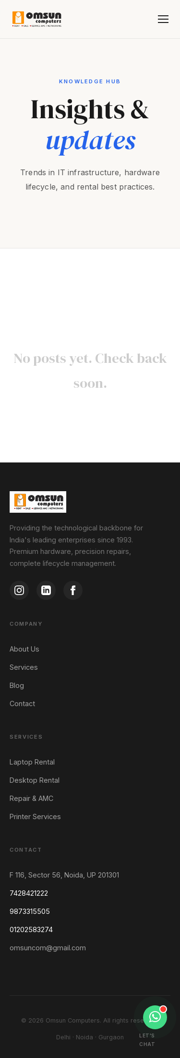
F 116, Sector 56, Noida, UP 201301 (64, 875)
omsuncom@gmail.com (48, 948)
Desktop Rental (35, 780)
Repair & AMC (31, 798)
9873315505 (30, 911)
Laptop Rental (32, 762)
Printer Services (35, 816)
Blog (17, 685)
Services (24, 667)
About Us (24, 649)
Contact (22, 703)
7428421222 (29, 893)
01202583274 (31, 929)
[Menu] (163, 19)
